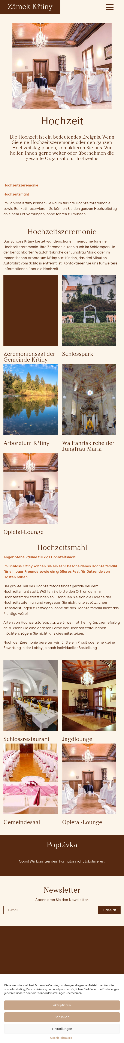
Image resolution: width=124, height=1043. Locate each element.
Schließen (62, 1017)
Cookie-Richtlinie (61, 1037)
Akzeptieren (62, 1005)
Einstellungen (62, 1029)
